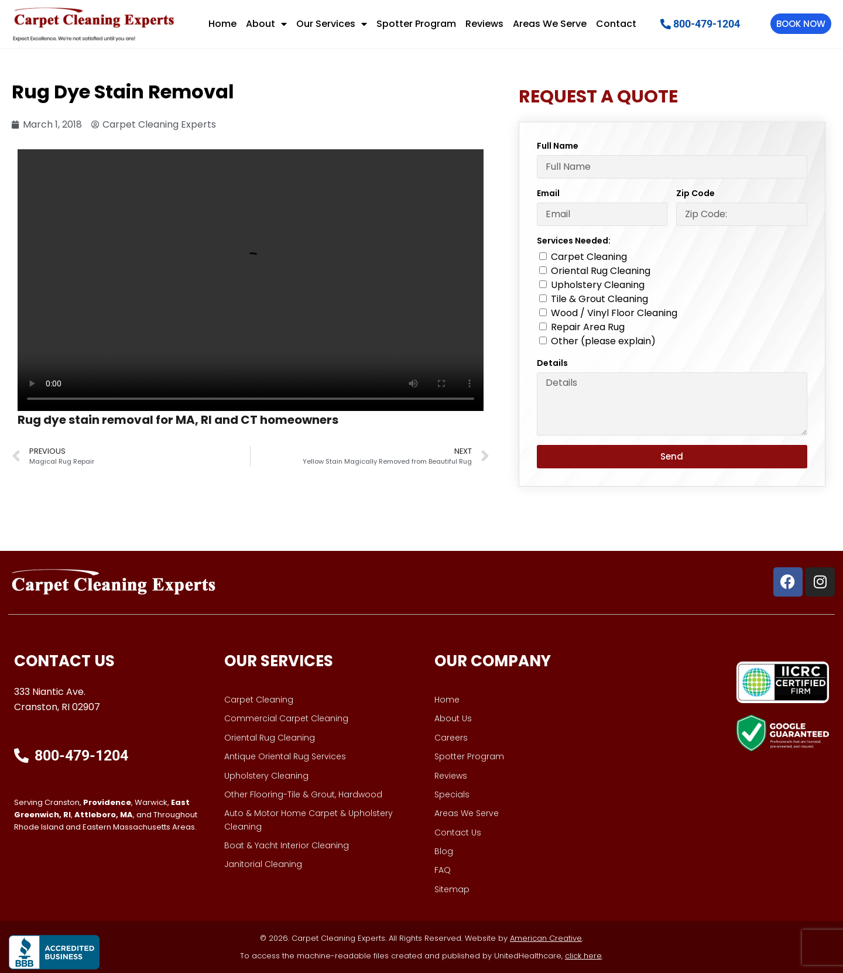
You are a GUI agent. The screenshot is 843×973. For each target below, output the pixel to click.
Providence (107, 802)
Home (222, 23)
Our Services (331, 24)
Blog (443, 851)
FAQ (442, 870)
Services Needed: (574, 240)
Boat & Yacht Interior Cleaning (286, 845)
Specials (452, 794)
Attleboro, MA (103, 814)
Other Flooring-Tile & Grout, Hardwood (303, 794)
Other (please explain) (603, 341)
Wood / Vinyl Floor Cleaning (614, 313)
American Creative (546, 938)
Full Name (557, 146)
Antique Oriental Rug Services (285, 756)
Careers (451, 738)
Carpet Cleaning (589, 256)
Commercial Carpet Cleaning (286, 718)
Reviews (484, 23)
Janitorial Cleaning (263, 864)
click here (583, 955)
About (266, 24)
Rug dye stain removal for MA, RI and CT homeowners (178, 420)
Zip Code (695, 193)
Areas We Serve (550, 23)
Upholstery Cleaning (598, 285)
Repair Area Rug (588, 327)
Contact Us (457, 832)
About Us (453, 718)
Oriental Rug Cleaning (600, 270)
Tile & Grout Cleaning (599, 299)
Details (552, 363)
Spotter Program (416, 23)
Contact (616, 23)
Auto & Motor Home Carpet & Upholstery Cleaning (308, 819)
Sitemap (452, 889)
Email (548, 193)
